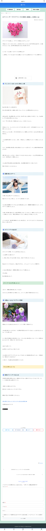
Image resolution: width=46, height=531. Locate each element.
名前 (4, 502)
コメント (5, 486)
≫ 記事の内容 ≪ (20, 77)
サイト (4, 510)
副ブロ (23, 1)
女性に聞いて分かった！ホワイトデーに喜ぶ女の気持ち (15, 401)
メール (5, 506)
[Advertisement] (23, 67)
